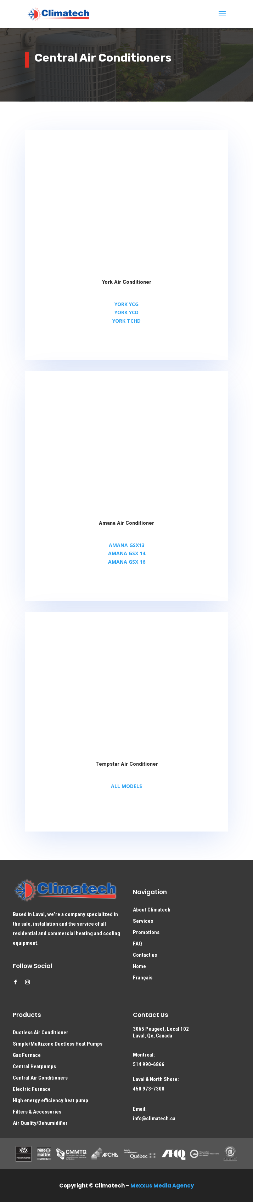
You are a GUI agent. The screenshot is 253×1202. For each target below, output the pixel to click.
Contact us (145, 955)
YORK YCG (126, 304)
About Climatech (151, 910)
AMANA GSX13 (127, 545)
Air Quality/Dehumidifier (40, 1123)
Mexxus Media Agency (162, 1185)
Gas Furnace (27, 1055)
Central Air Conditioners (40, 1078)
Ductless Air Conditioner (40, 1032)
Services (143, 921)
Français (142, 977)
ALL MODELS (126, 786)
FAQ (137, 944)
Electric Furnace (32, 1089)
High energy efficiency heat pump (50, 1100)
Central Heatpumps (34, 1066)
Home (139, 966)
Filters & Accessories (37, 1112)
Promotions (146, 932)
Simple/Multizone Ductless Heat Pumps (57, 1044)
